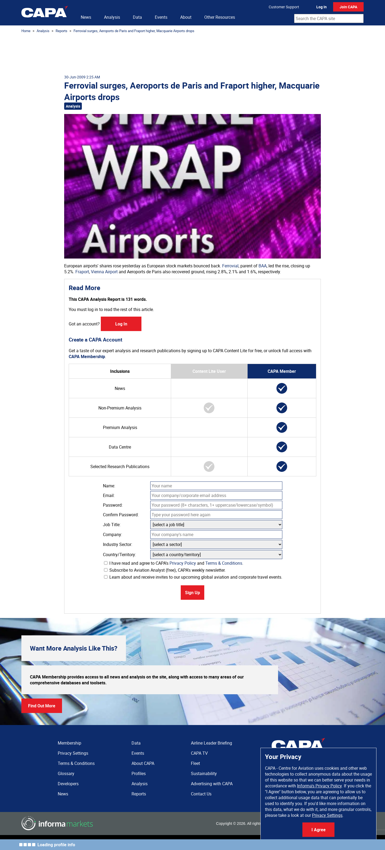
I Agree (318, 830)
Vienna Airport (104, 272)
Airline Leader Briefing (211, 743)
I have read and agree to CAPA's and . (173, 563)
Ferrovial (230, 266)
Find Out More (41, 706)
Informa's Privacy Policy (319, 786)
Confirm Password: (121, 515)
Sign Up (192, 592)
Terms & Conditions (223, 563)
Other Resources (219, 17)
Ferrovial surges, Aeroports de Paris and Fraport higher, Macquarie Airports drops (134, 30)
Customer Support (284, 6)
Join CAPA (348, 6)
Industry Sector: (117, 544)
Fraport (82, 272)
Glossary (66, 773)
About (185, 17)
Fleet (195, 763)
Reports (61, 30)
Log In (321, 6)
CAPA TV (199, 753)
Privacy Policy (183, 563)
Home (25, 30)
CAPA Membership (87, 356)
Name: (109, 486)
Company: (112, 534)
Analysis (112, 17)
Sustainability (204, 773)
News (86, 17)
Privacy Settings (327, 815)
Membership (69, 743)
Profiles (139, 773)
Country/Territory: (119, 554)
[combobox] (329, 18)
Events (161, 17)
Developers (68, 784)
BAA (263, 266)
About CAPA (143, 763)
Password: (113, 505)
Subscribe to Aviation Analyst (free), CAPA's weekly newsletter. (165, 570)
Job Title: (112, 525)
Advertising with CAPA (212, 784)
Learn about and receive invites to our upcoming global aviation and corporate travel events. (193, 577)
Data (137, 17)
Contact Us (201, 794)
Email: (109, 495)
